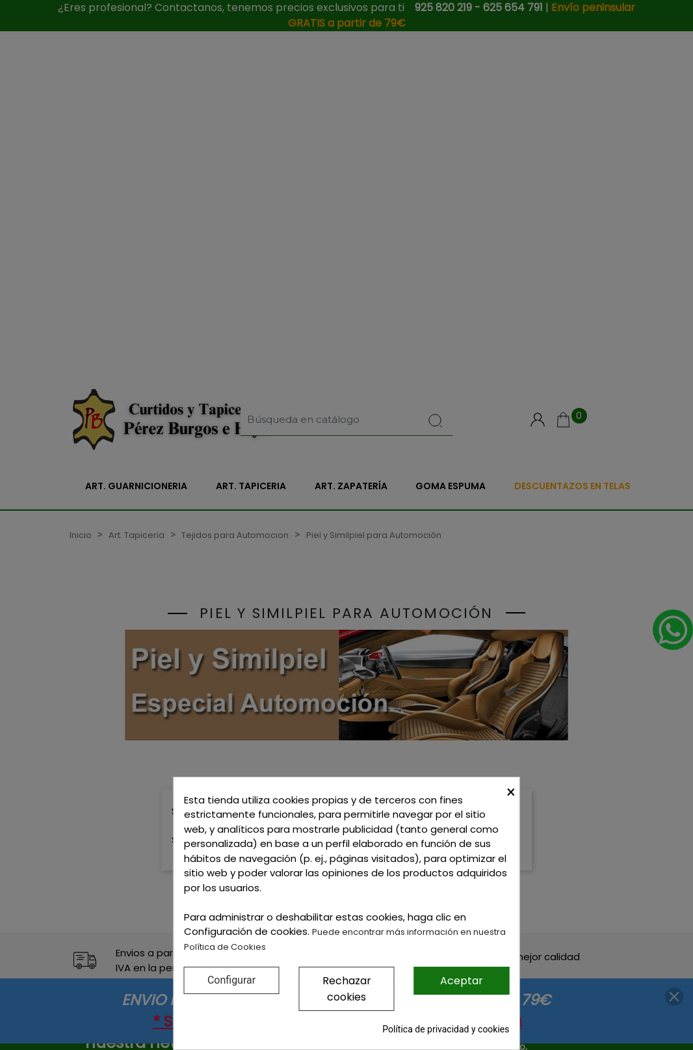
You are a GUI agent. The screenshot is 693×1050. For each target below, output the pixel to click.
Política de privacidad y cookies (445, 1029)
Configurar (231, 980)
